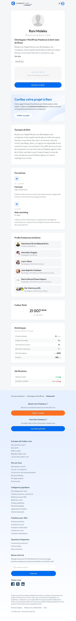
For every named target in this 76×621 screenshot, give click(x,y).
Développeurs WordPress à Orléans (36, 291)
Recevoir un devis (38, 85)
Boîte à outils (16, 451)
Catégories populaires (20, 487)
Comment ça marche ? (19, 543)
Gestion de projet (17, 512)
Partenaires (15, 481)
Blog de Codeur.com (18, 454)
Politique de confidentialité (33, 608)
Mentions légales (16, 608)
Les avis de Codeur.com (20, 457)
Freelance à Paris (17, 521)
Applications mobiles (19, 509)
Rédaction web (16, 500)
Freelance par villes (19, 518)
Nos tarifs (14, 448)
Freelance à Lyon (17, 524)
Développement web (19, 491)
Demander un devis (18, 466)
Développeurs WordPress (35, 396)
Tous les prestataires (18, 396)
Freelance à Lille (17, 530)
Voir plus (17, 56)
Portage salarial (17, 478)
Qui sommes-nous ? (18, 445)
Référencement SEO (19, 497)
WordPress (19, 61)
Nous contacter (17, 549)
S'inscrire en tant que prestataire (23, 472)
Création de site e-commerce (22, 494)
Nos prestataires (17, 475)
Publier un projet (23, 115)
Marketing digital (17, 506)
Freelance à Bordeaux (19, 533)
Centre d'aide (16, 546)
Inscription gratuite (38, 429)
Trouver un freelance (19, 469)
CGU (45, 608)
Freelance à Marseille (19, 527)
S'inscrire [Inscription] (33, 573)
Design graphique (17, 503)
